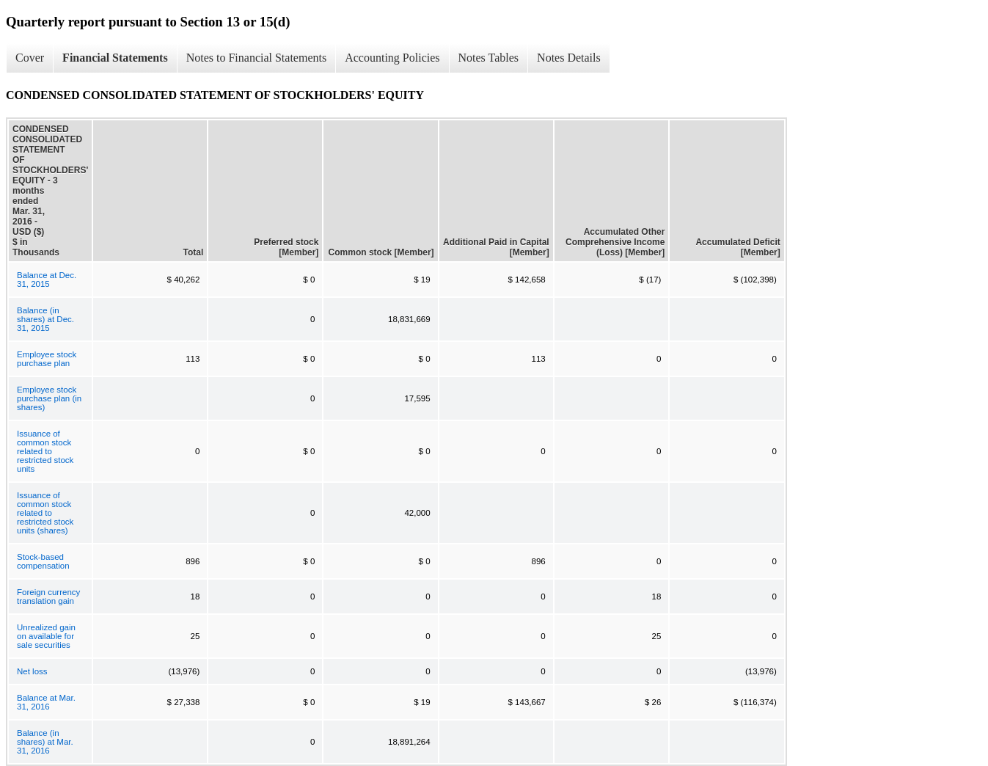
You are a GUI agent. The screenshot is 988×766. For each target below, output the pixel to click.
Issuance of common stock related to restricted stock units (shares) (45, 513)
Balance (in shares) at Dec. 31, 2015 (45, 319)
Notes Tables (488, 57)
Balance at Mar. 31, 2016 (46, 702)
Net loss (32, 671)
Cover (29, 57)
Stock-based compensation (43, 561)
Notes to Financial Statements (256, 57)
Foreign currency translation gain (48, 596)
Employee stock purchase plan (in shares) (49, 398)
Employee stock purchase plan (46, 359)
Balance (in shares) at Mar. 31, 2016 (45, 742)
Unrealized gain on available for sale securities (46, 636)
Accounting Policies (392, 57)
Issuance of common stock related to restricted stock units (45, 451)
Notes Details (569, 57)
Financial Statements (115, 57)
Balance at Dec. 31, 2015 (46, 279)
